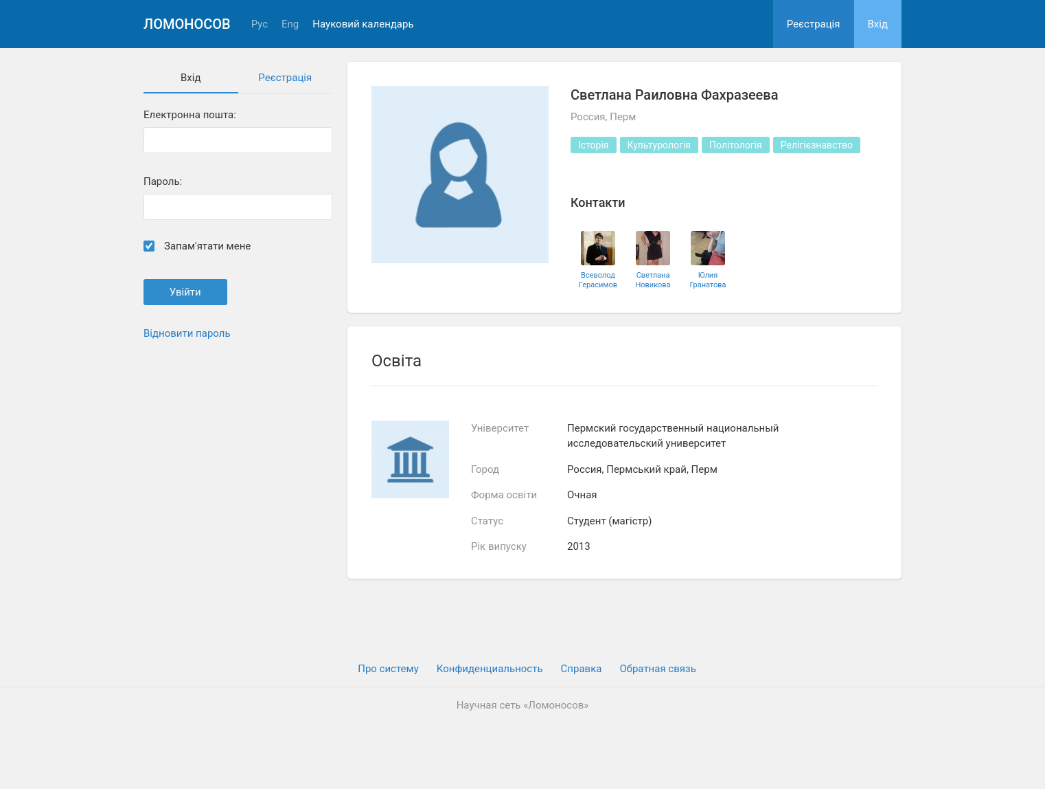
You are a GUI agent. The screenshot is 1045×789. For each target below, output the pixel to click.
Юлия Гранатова (707, 280)
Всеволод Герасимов (598, 280)
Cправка (581, 669)
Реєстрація (813, 24)
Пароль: (162, 182)
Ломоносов (187, 24)
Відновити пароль (187, 333)
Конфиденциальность (490, 669)
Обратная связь (657, 669)
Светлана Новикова (652, 280)
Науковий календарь (362, 24)
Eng (290, 24)
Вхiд (878, 24)
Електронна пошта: (189, 115)
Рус (259, 24)
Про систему (388, 669)
